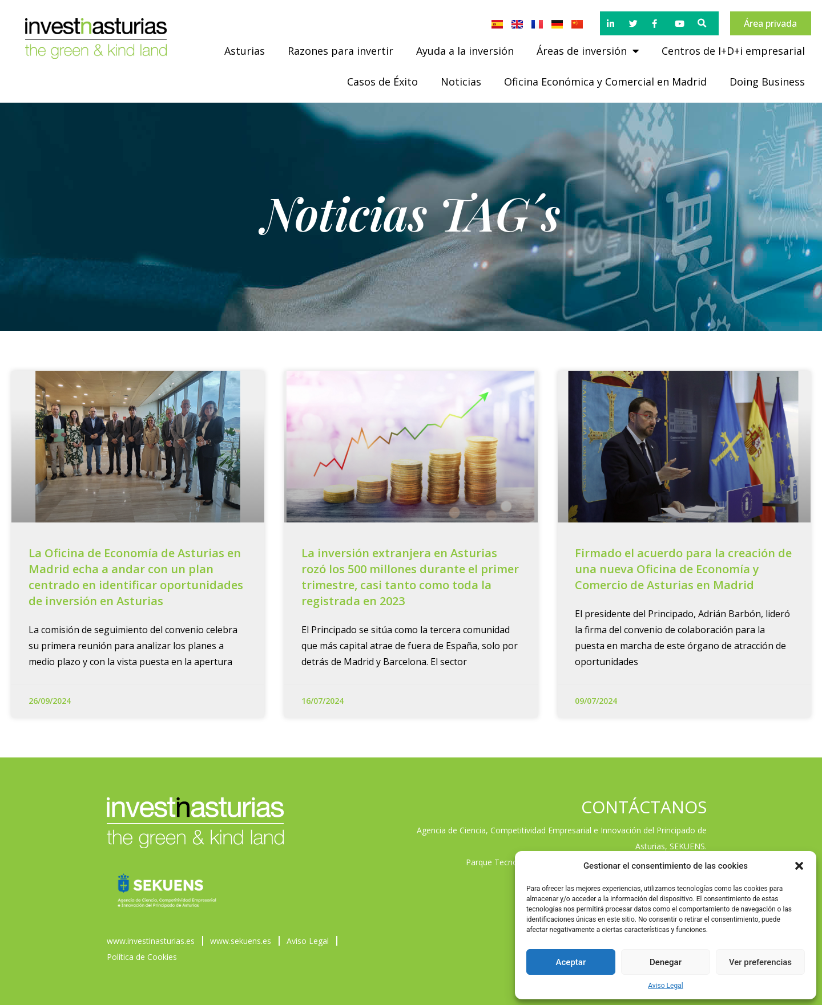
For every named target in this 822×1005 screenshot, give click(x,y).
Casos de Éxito (382, 81)
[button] (799, 866)
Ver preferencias (760, 962)
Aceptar (571, 962)
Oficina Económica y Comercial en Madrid (605, 81)
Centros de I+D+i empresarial (733, 51)
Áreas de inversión (588, 51)
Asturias (244, 51)
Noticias (461, 81)
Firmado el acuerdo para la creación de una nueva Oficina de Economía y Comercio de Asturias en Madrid (683, 569)
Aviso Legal (665, 986)
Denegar (666, 962)
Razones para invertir (340, 51)
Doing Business (767, 81)
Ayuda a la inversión (465, 51)
